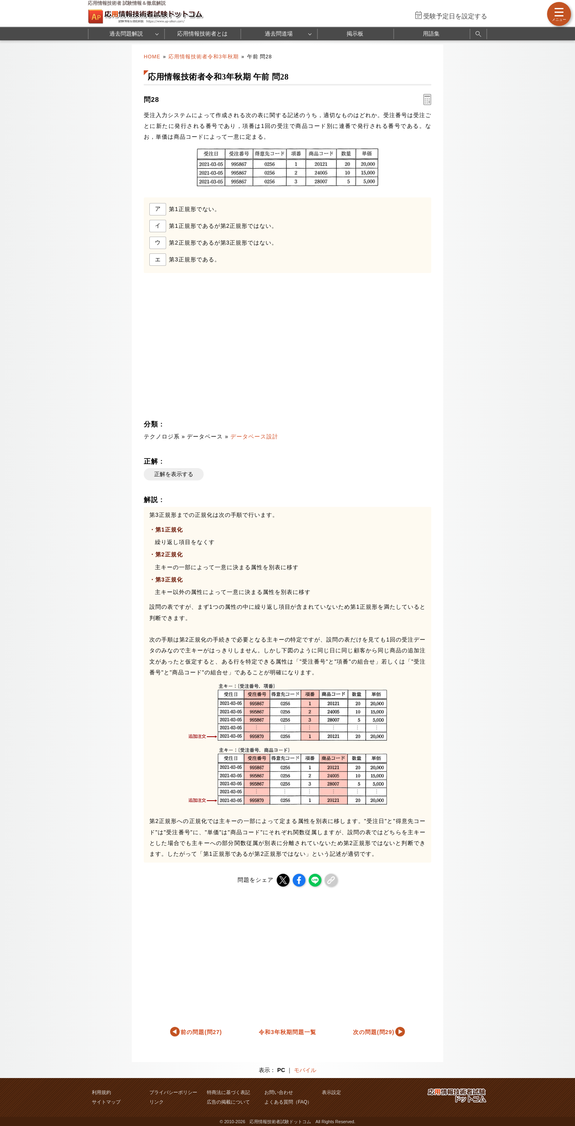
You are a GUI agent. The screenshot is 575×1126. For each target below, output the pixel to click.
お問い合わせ (278, 1092)
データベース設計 (254, 436)
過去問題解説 (126, 33)
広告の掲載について (228, 1102)
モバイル (305, 1070)
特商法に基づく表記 (228, 1092)
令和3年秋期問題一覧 (287, 1032)
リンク (156, 1102)
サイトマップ (106, 1102)
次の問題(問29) (374, 1032)
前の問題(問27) (201, 1032)
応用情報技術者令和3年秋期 (204, 57)
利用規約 (101, 1092)
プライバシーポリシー (173, 1092)
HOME (152, 57)
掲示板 (355, 33)
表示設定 (331, 1092)
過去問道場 (279, 33)
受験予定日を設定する (455, 16)
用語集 (431, 33)
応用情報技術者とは (202, 33)
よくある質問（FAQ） (288, 1102)
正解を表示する (173, 474)
